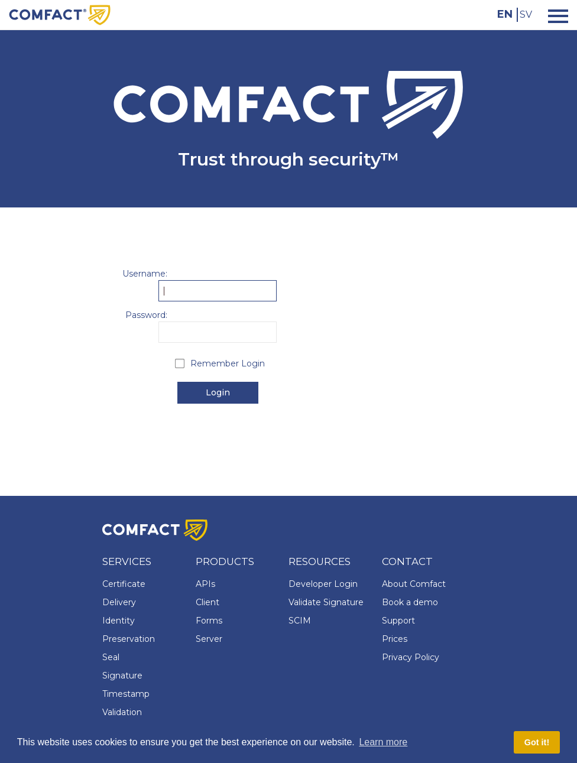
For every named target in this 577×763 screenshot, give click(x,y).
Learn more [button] (383, 742)
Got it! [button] (536, 742)
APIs (205, 584)
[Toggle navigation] (554, 15)
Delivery (119, 602)
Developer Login (323, 584)
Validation (122, 712)
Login (218, 392)
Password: (146, 315)
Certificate (123, 584)
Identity (118, 620)
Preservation (128, 639)
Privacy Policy (410, 657)
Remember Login (227, 363)
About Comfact (414, 584)
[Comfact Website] (60, 14)
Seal (110, 657)
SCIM (299, 620)
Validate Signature (326, 602)
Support (398, 620)
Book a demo (410, 602)
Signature (122, 675)
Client (207, 602)
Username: (144, 273)
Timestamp (126, 694)
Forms (209, 620)
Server (209, 639)
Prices (394, 639)
